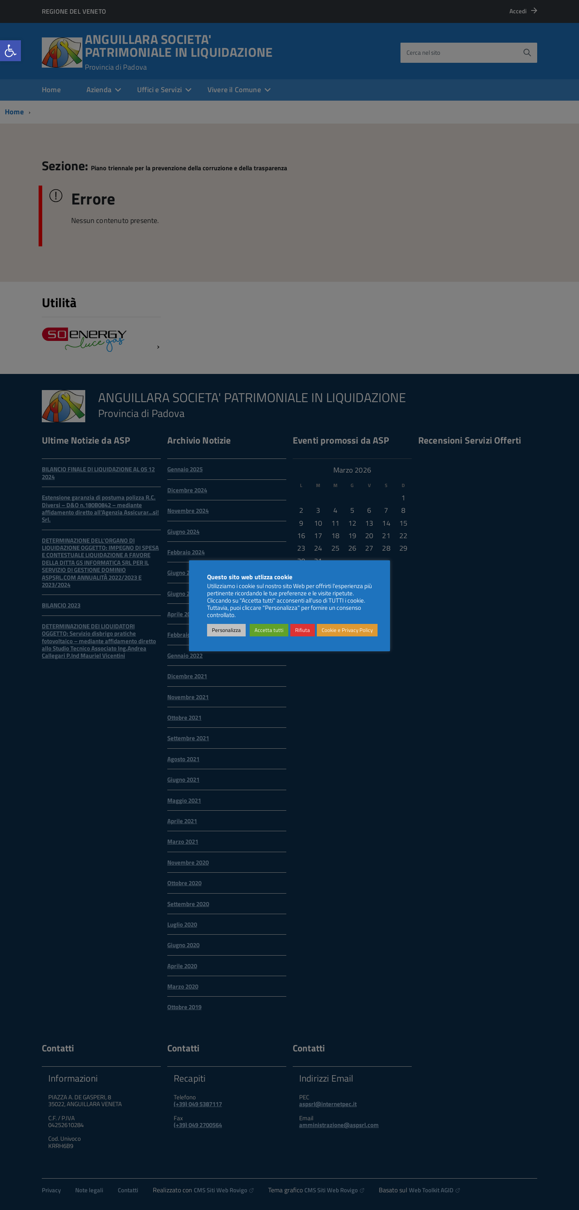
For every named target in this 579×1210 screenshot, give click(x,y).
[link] (10, 50)
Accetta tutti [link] (269, 630)
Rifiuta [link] (302, 630)
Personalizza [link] (226, 630)
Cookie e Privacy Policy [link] (347, 630)
